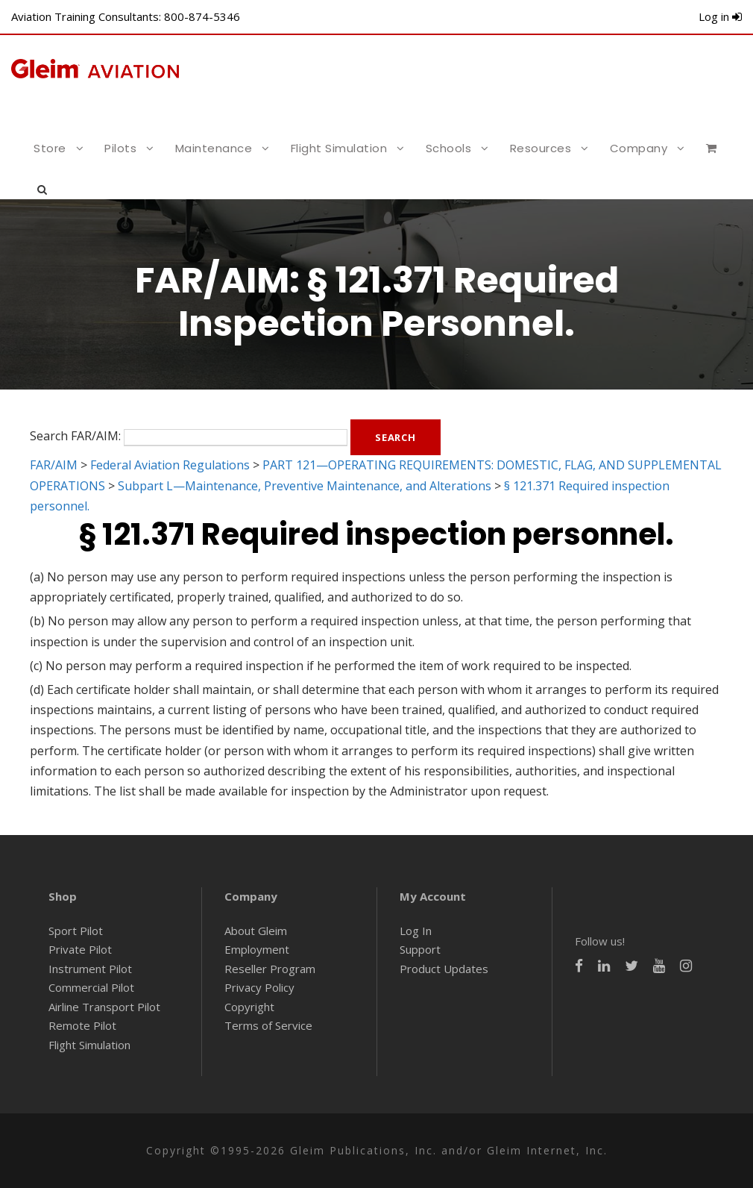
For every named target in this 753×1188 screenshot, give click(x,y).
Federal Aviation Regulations (170, 465)
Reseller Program (269, 968)
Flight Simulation (339, 148)
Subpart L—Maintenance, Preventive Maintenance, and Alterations (304, 486)
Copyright (249, 1006)
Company (639, 148)
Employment (256, 949)
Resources (541, 148)
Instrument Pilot (90, 968)
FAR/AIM (54, 465)
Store (50, 148)
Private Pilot (80, 949)
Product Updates (444, 968)
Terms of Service (268, 1025)
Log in (720, 16)
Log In (416, 930)
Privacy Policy (259, 987)
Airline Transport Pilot (104, 1006)
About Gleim (255, 930)
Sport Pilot (75, 930)
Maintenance (214, 148)
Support (420, 949)
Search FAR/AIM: (75, 436)
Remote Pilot (82, 1025)
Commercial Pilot (91, 987)
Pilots (120, 148)
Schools (449, 148)
